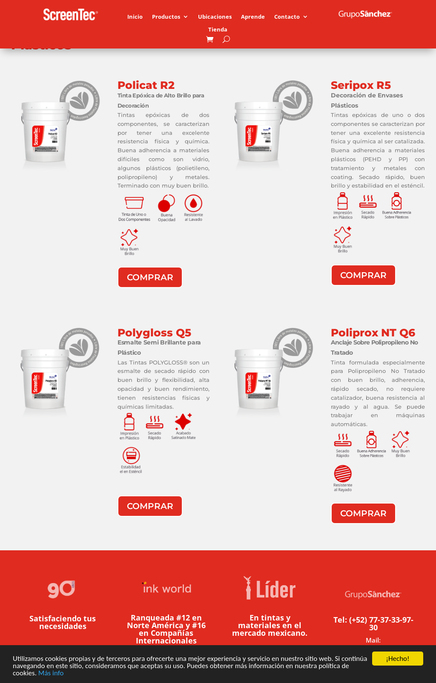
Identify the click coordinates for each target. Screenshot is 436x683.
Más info (51, 673)
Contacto (287, 17)
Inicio (135, 17)
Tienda (217, 29)
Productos (166, 17)
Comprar (150, 277)
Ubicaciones (215, 17)
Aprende (253, 17)
